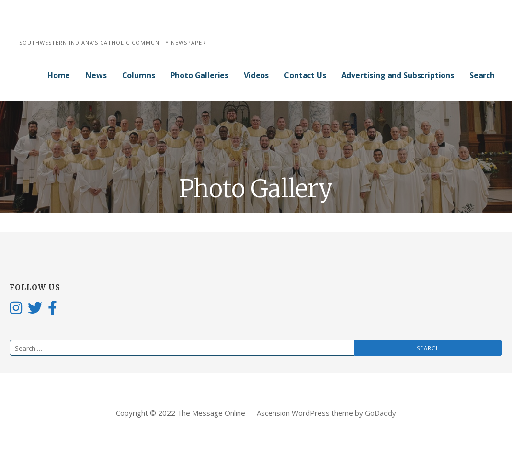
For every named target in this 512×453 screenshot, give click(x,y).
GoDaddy (380, 413)
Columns (138, 75)
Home (58, 75)
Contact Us (305, 75)
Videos (256, 75)
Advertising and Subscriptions (397, 75)
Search (482, 75)
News (95, 75)
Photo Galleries (200, 75)
